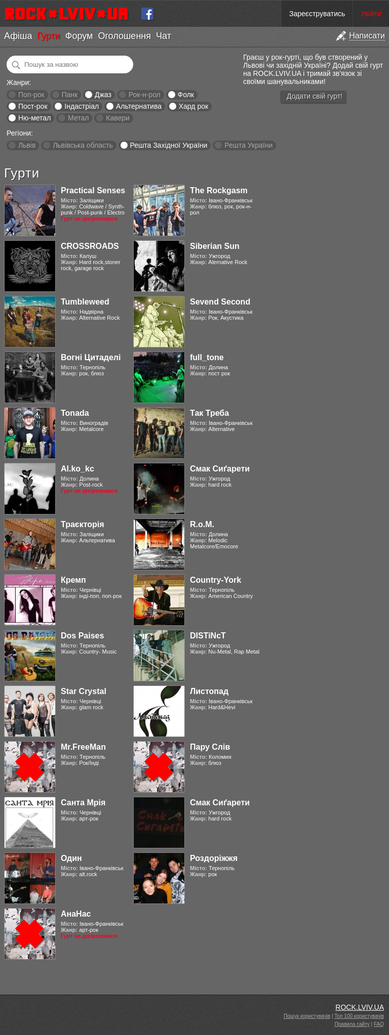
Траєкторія (82, 524)
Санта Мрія (83, 802)
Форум (79, 36)
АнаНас (76, 914)
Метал (78, 118)
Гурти (48, 36)
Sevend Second (220, 301)
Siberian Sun (215, 246)
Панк (69, 95)
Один (71, 858)
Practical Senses (93, 190)
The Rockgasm (219, 190)
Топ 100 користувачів (359, 1016)
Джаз (103, 95)
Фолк (186, 95)
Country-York (215, 580)
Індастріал (81, 106)
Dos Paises (82, 635)
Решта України (248, 145)
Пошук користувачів (307, 1016)
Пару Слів (210, 747)
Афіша (18, 36)
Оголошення (124, 36)
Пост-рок (33, 106)
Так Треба (209, 413)
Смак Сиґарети (220, 468)
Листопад (209, 691)
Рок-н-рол (145, 95)
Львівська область (83, 145)
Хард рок (193, 106)
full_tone (207, 357)
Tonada (75, 413)
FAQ (379, 1024)
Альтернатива (139, 106)
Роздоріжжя (214, 858)
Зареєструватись (317, 14)
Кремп (73, 580)
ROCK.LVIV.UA (359, 1007)
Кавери (118, 118)
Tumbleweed (85, 301)
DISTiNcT (208, 635)
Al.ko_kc (77, 468)
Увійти (371, 14)
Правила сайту (352, 1024)
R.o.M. (202, 524)
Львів (26, 145)
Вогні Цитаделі (91, 357)
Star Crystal (83, 691)
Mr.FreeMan (83, 747)
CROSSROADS (90, 246)
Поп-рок (31, 95)
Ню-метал (34, 118)
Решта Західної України (168, 145)
